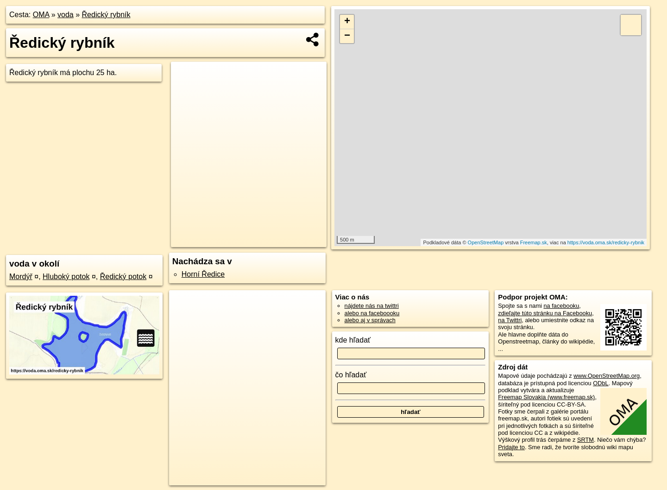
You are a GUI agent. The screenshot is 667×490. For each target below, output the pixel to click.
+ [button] (347, 22)
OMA (41, 15)
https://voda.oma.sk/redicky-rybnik (605, 242)
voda (65, 15)
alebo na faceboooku (372, 313)
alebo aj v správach (370, 320)
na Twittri (510, 320)
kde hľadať (353, 340)
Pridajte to (511, 447)
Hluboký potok (66, 276)
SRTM (585, 439)
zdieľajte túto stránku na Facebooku (545, 313)
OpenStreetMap (486, 242)
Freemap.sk (533, 242)
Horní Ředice (203, 274)
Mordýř (20, 276)
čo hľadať (351, 375)
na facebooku (561, 305)
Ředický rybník (106, 15)
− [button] (347, 36)
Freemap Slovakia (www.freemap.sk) (546, 397)
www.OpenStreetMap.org (606, 375)
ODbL (600, 383)
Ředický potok (123, 276)
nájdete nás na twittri (372, 305)
